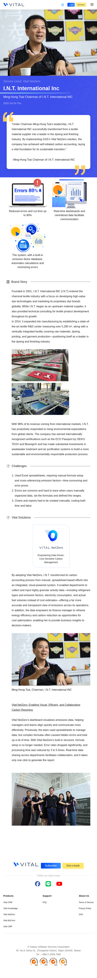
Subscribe (51, 865)
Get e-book (73, 865)
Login (68, 4)
